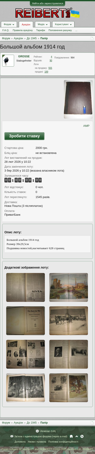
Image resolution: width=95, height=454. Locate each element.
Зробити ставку (24, 136)
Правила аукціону (23, 30)
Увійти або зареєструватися (47, 3)
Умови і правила (37, 441)
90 (51, 60)
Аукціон (26, 24)
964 (72, 57)
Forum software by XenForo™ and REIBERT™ (47, 449)
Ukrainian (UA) (48, 431)
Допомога (20, 441)
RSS (82, 436)
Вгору (76, 436)
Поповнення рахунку (60, 30)
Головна (71, 436)
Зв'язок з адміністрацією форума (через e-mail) (40, 436)
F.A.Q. (5, 30)
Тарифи (40, 30)
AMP (86, 125)
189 (46, 72)
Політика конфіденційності (63, 441)
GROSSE (24, 56)
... (76, 30)
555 (50, 68)
